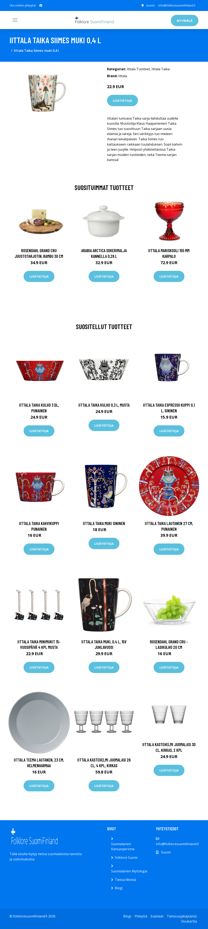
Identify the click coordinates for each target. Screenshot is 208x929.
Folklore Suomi (126, 857)
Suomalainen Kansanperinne (122, 846)
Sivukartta (189, 921)
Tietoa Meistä (125, 879)
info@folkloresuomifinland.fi (176, 5)
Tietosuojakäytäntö (182, 916)
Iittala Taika (161, 69)
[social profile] (41, 5)
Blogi (119, 888)
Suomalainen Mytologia (129, 871)
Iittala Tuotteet (138, 69)
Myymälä (185, 20)
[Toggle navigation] (15, 20)
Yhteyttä (140, 916)
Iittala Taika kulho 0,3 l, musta (104, 404)
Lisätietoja (122, 100)
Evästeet (157, 916)
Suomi (150, 5)
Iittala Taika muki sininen (104, 523)
